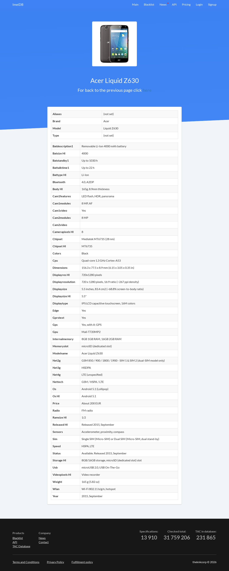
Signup (212, 4)
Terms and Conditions (26, 562)
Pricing (186, 4)
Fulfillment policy (82, 562)
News (163, 4)
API (174, 4)
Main (135, 4)
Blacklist (149, 4)
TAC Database (21, 546)
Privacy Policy (55, 562)
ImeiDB (18, 4)
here (147, 90)
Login (199, 4)
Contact (44, 542)
